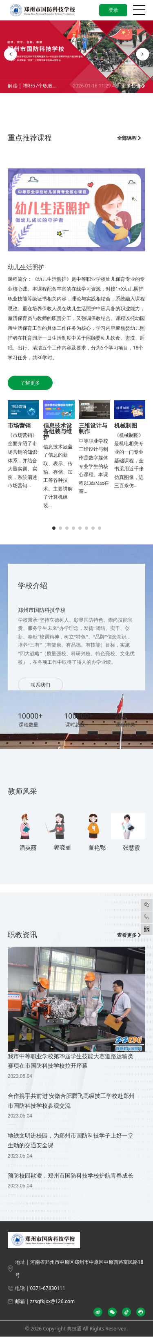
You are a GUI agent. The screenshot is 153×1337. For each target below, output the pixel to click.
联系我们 (40, 684)
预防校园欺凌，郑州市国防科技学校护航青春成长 (70, 1176)
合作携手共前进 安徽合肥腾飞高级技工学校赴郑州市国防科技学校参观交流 (71, 1101)
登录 (113, 10)
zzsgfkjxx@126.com (52, 1301)
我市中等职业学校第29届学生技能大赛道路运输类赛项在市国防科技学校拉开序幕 (70, 1061)
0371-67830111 (47, 1288)
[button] (10, 54)
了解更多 (30, 382)
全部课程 (129, 137)
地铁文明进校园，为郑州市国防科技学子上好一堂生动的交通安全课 (70, 1140)
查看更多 (129, 935)
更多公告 (133, 85)
